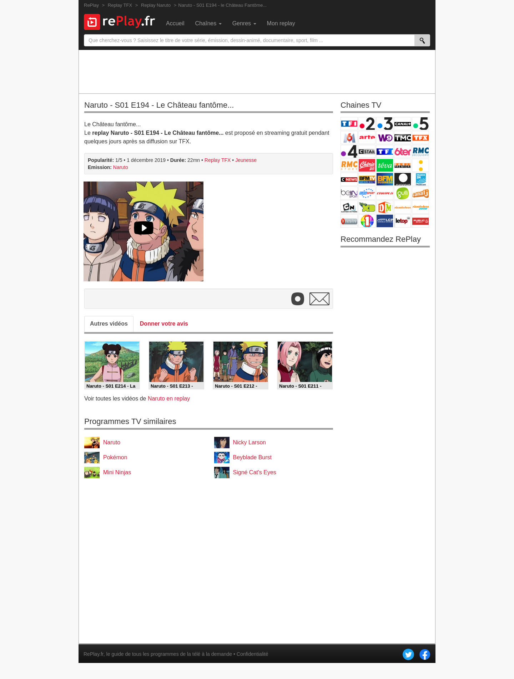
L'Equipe (384, 193)
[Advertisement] (257, 71)
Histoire (349, 221)
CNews (349, 179)
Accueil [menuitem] (175, 23)
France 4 (349, 151)
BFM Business (384, 179)
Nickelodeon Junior (420, 207)
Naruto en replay (169, 398)
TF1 (349, 123)
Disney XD (367, 207)
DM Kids (384, 207)
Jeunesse (246, 160)
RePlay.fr (94, 654)
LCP (384, 221)
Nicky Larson (249, 442)
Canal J (420, 193)
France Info (420, 165)
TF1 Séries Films (384, 151)
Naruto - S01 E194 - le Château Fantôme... (222, 5)
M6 (349, 137)
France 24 (420, 179)
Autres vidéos (109, 324)
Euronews (402, 179)
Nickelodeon (402, 207)
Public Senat (420, 221)
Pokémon (115, 457)
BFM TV (367, 179)
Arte (367, 137)
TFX (420, 137)
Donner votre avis (164, 324)
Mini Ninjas (117, 472)
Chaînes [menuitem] (208, 23)
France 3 (384, 123)
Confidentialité (252, 654)
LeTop (402, 221)
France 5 (420, 123)
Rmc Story (349, 165)
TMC (402, 137)
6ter (402, 151)
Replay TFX (218, 160)
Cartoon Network (349, 207)
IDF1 (367, 221)
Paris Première (402, 165)
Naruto (120, 167)
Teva (384, 165)
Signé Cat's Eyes (254, 472)
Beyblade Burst (252, 457)
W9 (384, 137)
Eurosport (367, 193)
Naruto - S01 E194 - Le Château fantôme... (159, 105)
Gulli (402, 193)
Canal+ (402, 123)
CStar (367, 151)
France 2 (367, 123)
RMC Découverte (420, 151)
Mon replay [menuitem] (281, 23)
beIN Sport (349, 193)
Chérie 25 (367, 165)
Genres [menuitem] (244, 23)
